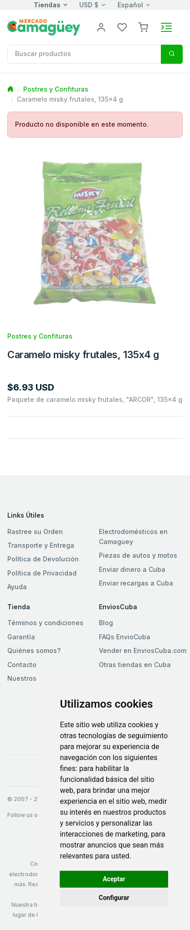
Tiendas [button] (47, 5)
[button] (143, 27)
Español (130, 5)
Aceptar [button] (114, 879)
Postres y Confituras (55, 89)
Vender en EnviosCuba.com (142, 650)
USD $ (88, 5)
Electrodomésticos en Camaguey (133, 536)
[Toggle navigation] (166, 27)
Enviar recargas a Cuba (136, 583)
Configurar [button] (114, 897)
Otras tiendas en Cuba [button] (135, 664)
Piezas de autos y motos (138, 555)
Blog (106, 623)
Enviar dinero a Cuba (132, 569)
